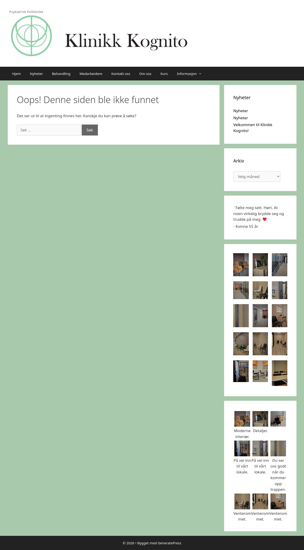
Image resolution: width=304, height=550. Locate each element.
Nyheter (36, 73)
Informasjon (191, 73)
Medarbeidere (90, 73)
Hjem (16, 73)
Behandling (61, 73)
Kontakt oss (120, 73)
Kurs (164, 73)
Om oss (145, 73)
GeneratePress (169, 543)
